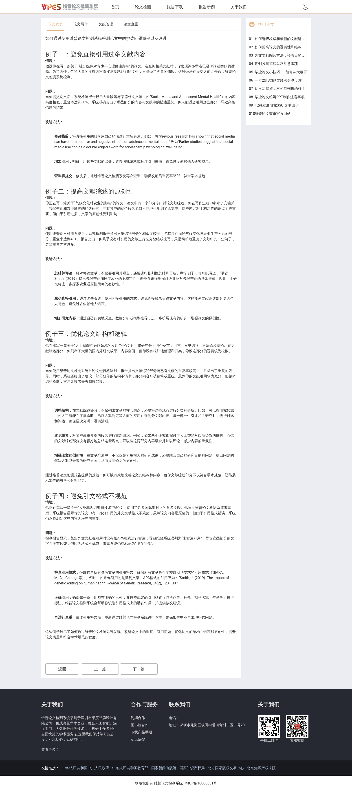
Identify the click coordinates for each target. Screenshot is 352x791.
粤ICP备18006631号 (201, 783)
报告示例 (207, 6)
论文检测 (143, 6)
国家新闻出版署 (163, 768)
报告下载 (175, 6)
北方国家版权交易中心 (226, 768)
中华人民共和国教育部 (130, 768)
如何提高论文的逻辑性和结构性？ (281, 47)
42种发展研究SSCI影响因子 (277, 105)
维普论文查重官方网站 (273, 113)
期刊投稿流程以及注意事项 (276, 64)
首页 (115, 6)
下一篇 (139, 669)
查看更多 (50, 749)
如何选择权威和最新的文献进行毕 (281, 39)
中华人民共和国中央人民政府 (85, 768)
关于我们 (239, 6)
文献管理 (106, 24)
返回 (62, 669)
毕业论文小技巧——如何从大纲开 (281, 72)
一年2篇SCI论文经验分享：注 (278, 80)
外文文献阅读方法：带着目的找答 (281, 55)
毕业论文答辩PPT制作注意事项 (280, 97)
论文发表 (55, 24)
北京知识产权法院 (261, 768)
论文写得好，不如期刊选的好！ (280, 89)
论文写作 (80, 24)
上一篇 (100, 669)
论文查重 (131, 24)
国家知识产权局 (192, 768)
